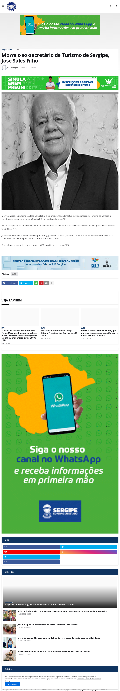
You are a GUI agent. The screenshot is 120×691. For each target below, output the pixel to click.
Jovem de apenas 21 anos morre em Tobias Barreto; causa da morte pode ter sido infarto (59, 638)
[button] (3, 6)
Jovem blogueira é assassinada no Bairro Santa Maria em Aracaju (47, 625)
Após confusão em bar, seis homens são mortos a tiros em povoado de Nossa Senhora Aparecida (62, 611)
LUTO (16, 50)
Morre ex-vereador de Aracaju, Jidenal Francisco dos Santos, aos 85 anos (59, 333)
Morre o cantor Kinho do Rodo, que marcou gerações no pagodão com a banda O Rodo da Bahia (99, 333)
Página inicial (7, 50)
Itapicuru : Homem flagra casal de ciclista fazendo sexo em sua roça (39, 604)
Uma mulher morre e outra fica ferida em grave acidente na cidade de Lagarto (54, 651)
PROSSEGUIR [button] (12, 684)
